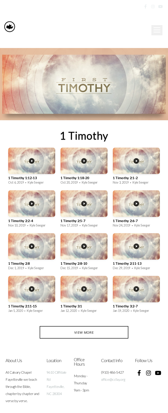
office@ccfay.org (113, 379)
